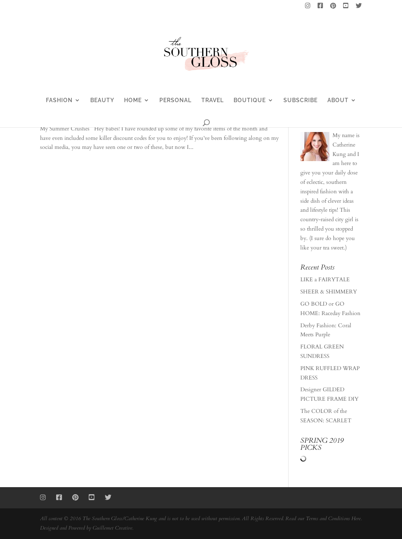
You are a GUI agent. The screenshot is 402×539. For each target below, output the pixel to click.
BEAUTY (102, 100)
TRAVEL (212, 100)
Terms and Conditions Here (333, 518)
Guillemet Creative (112, 528)
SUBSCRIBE (300, 100)
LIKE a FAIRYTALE (325, 279)
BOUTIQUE (250, 100)
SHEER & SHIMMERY (328, 291)
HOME (133, 100)
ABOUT (338, 100)
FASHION (59, 100)
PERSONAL (175, 100)
